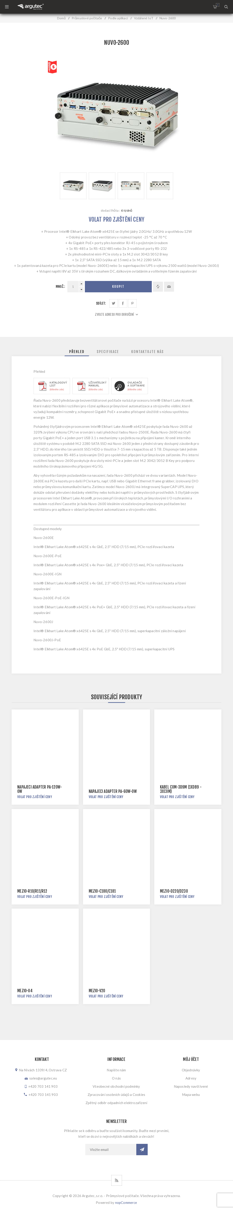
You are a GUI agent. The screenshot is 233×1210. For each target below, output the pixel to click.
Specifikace (108, 351)
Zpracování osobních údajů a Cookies (116, 1094)
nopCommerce (126, 1202)
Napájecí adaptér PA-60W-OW (113, 791)
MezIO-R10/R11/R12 (32, 891)
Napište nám (116, 1070)
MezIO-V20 (97, 990)
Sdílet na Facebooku (123, 303)
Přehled (76, 351)
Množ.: (60, 286)
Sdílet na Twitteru (113, 303)
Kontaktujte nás (147, 351)
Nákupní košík (217, 5)
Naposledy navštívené (191, 1086)
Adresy (190, 1078)
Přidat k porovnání (158, 287)
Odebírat (142, 1149)
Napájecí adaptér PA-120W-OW (39, 789)
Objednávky (191, 1070)
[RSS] (116, 1180)
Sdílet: (101, 303)
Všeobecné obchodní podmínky (116, 1086)
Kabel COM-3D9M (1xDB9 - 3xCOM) (181, 789)
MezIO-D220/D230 (174, 891)
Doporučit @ (169, 287)
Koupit (118, 286)
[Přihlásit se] (110, 1149)
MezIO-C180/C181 (102, 891)
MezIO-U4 (25, 990)
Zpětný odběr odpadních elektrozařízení (116, 1103)
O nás (116, 1078)
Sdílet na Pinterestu (132, 303)
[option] (73, 186)
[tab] (77, 351)
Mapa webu (191, 1094)
